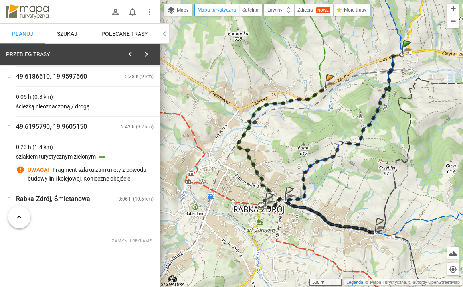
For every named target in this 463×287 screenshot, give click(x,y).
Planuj (22, 34)
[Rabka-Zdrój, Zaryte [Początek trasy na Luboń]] (128, 160)
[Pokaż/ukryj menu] (149, 12)
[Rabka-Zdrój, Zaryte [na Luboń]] (128, 193)
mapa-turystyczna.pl (27, 11)
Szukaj (67, 34)
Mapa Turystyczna (388, 282)
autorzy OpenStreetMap (436, 282)
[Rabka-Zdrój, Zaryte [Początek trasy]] (48, 176)
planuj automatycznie (128, 110)
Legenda (354, 282)
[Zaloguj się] (115, 12)
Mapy (178, 10)
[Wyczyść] (151, 52)
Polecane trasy (124, 34)
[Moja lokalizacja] (453, 269)
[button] (407, 55)
